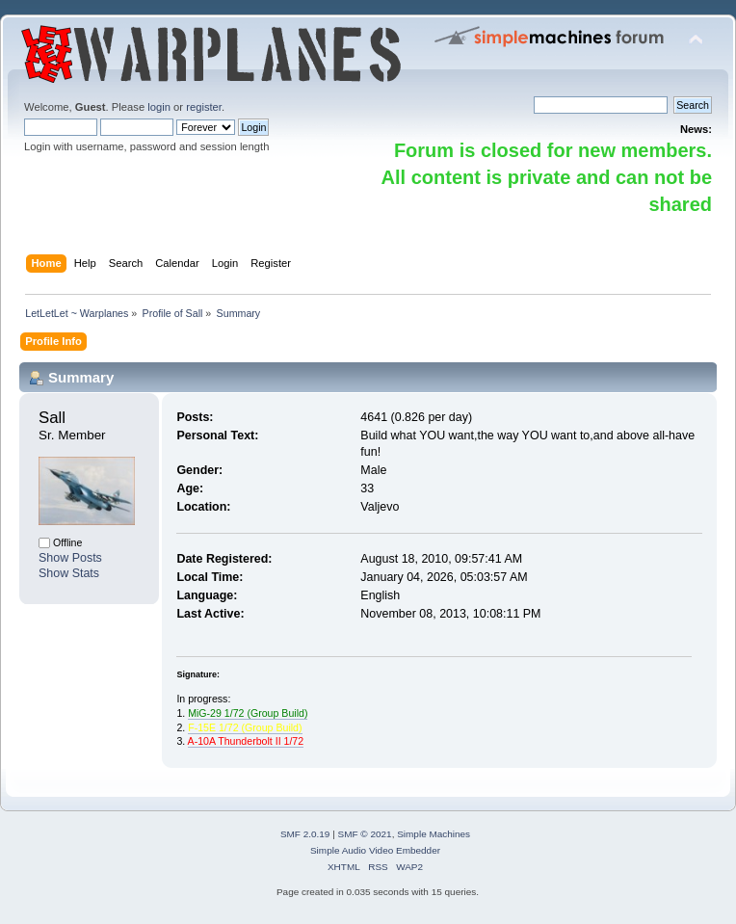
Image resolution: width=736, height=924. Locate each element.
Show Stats (69, 573)
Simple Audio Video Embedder (375, 850)
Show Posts (70, 558)
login (159, 107)
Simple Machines (433, 834)
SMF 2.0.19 (305, 834)
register (204, 107)
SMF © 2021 (365, 834)
